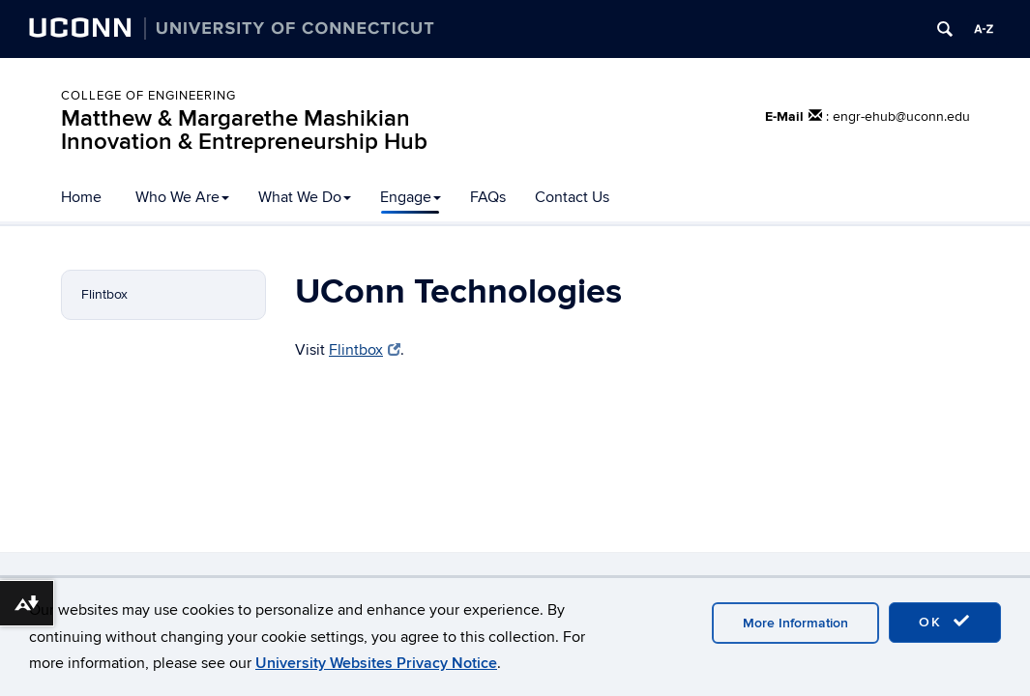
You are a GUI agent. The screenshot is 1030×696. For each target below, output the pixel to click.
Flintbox (104, 294)
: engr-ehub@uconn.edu (898, 116)
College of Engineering (148, 95)
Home (81, 197)
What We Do (304, 197)
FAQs (488, 197)
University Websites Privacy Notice (376, 663)
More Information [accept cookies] (795, 623)
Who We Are (182, 197)
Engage (410, 197)
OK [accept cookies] (945, 621)
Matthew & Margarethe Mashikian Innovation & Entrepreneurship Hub (244, 130)
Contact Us (572, 197)
